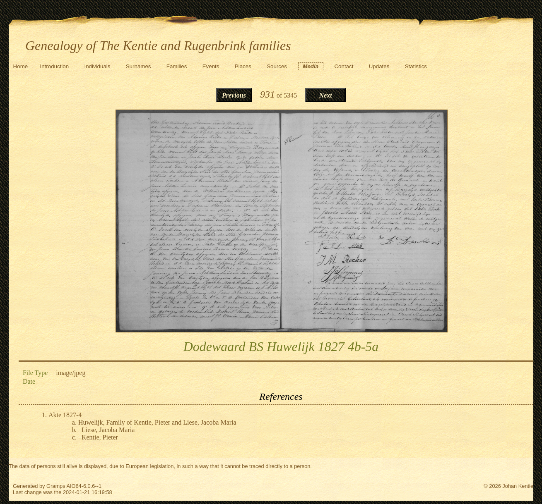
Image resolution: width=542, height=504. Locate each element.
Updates (379, 66)
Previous (234, 95)
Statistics (416, 66)
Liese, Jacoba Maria (108, 429)
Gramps (55, 486)
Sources (277, 66)
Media (310, 66)
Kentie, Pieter (100, 437)
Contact (343, 66)
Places (243, 66)
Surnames (138, 66)
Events (210, 66)
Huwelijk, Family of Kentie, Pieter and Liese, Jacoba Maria (157, 422)
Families (176, 66)
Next (325, 95)
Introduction (54, 66)
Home (20, 66)
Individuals (97, 66)
